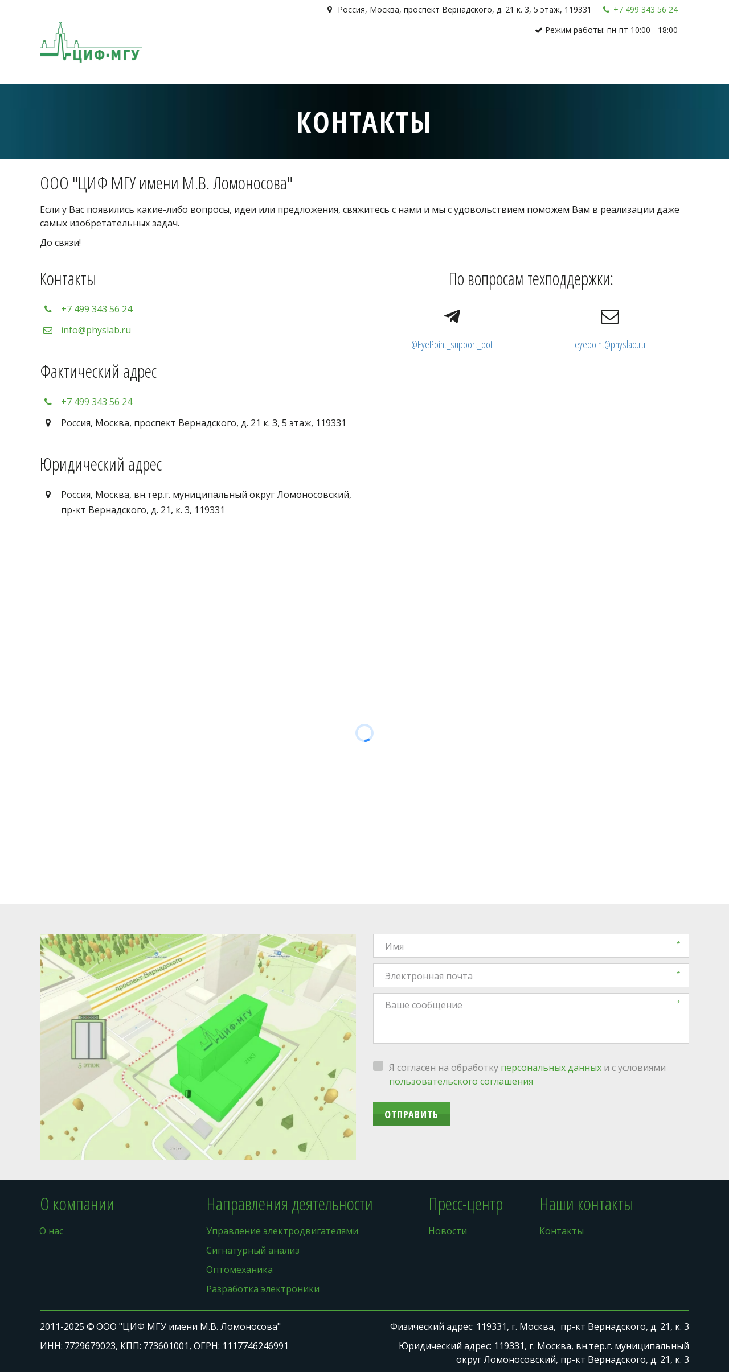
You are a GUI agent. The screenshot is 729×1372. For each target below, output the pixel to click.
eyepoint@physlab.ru (610, 344)
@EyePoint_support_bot (452, 344)
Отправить (411, 1114)
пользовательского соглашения (461, 1081)
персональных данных (551, 1067)
